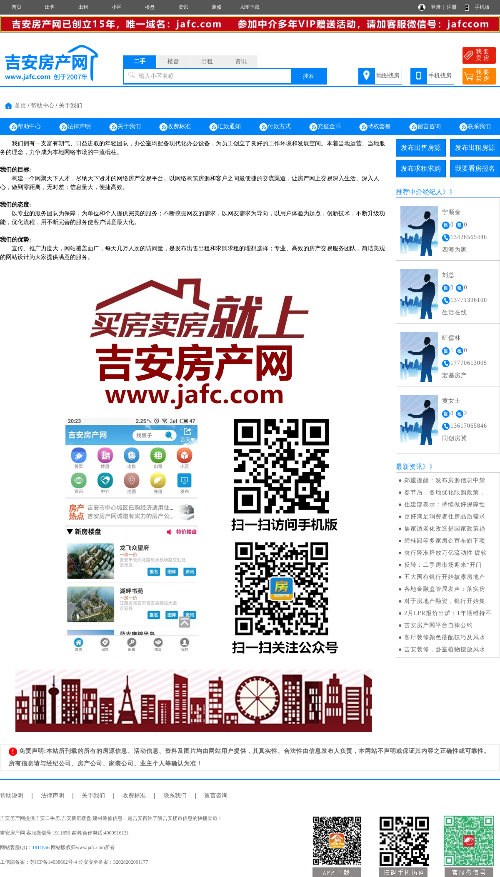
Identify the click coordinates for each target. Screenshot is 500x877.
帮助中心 (42, 105)
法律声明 (75, 127)
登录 (436, 7)
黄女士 (451, 401)
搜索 (308, 76)
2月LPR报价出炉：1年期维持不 (448, 613)
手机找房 (440, 75)
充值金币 (325, 127)
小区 (117, 7)
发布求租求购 (421, 168)
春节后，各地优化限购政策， (444, 492)
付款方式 (275, 127)
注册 (452, 7)
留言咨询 (425, 127)
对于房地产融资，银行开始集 (444, 601)
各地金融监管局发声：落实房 (444, 589)
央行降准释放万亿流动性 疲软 (446, 553)
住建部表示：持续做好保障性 (444, 504)
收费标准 (175, 127)
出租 (83, 7)
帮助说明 (11, 795)
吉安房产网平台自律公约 (438, 625)
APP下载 (250, 7)
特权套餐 (375, 127)
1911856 (41, 847)
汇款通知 (225, 127)
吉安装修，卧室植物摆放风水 (444, 649)
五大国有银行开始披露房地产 (444, 577)
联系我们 (475, 127)
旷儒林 (451, 338)
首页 (17, 7)
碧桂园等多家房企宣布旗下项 (444, 541)
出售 (50, 7)
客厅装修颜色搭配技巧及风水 (444, 637)
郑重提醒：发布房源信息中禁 (444, 480)
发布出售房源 (421, 147)
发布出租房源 (475, 147)
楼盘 (150, 7)
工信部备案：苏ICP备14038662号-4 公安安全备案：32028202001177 (74, 862)
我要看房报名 (475, 168)
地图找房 (388, 75)
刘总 (448, 275)
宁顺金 (451, 212)
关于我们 (70, 105)
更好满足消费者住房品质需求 (444, 516)
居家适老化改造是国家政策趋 (444, 529)
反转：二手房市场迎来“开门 (443, 565)
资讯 (183, 7)
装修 (217, 7)
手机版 (482, 7)
